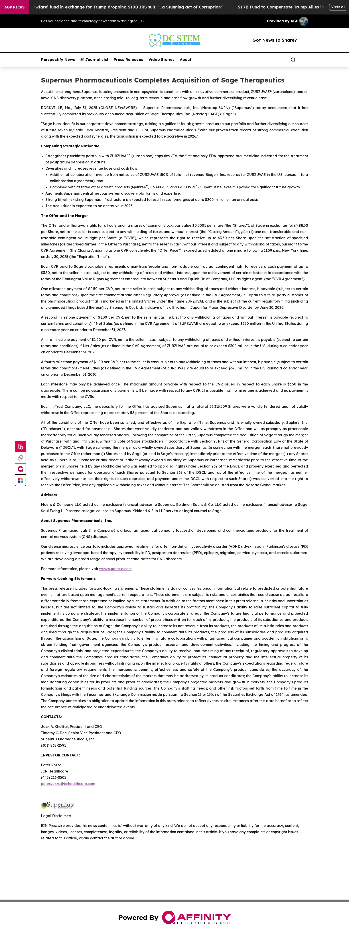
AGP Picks (14, 7)
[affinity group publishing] (20, 469)
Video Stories (161, 59)
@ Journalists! (94, 59)
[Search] (293, 60)
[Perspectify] (20, 458)
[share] (305, 60)
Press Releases (128, 59)
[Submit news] (20, 446)
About (185, 59)
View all (338, 7)
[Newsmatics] (20, 480)
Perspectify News (58, 59)
